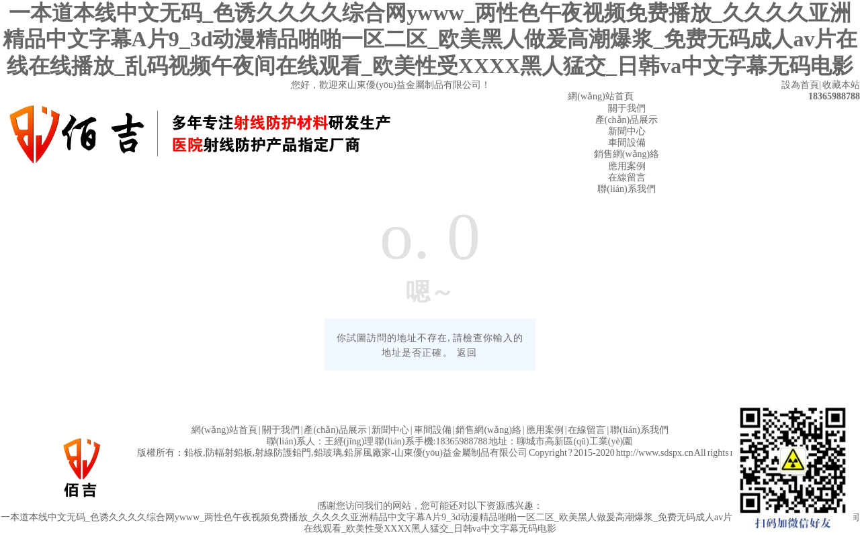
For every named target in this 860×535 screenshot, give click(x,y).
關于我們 (627, 108)
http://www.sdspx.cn (654, 453)
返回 (467, 353)
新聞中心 (627, 131)
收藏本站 (841, 85)
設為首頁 (800, 85)
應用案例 (627, 166)
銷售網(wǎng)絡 (626, 154)
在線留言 (627, 178)
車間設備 (627, 143)
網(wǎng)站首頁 (600, 96)
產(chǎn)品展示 (626, 120)
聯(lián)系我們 (626, 189)
